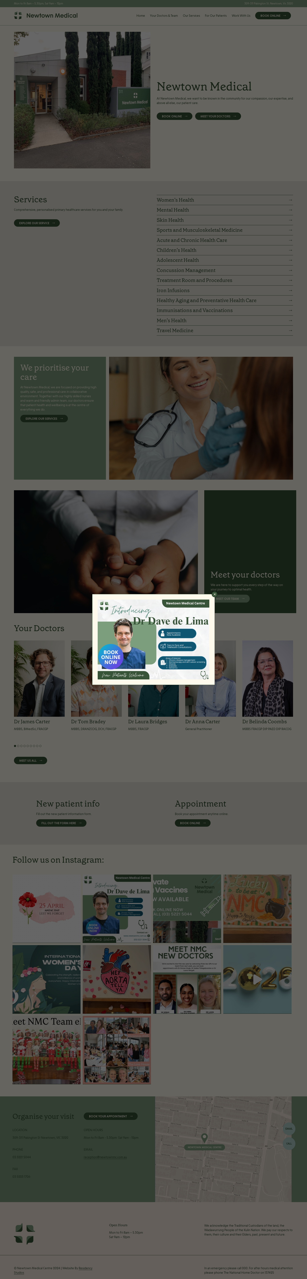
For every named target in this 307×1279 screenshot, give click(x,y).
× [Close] (214, 594)
